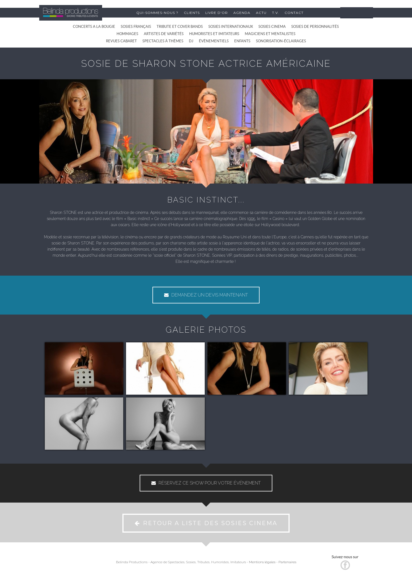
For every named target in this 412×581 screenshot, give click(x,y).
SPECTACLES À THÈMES (162, 41)
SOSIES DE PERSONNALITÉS (315, 26)
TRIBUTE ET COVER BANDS (180, 26)
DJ (191, 41)
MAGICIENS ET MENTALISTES (270, 34)
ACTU (261, 13)
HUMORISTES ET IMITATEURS (214, 34)
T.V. (275, 13)
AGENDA (241, 13)
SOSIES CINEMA (272, 26)
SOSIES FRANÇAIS (136, 26)
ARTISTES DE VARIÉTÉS (164, 34)
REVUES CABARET (121, 41)
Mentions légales (262, 562)
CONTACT (294, 13)
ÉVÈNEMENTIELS (214, 41)
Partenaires (287, 562)
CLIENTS (192, 13)
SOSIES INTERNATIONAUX (230, 26)
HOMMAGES (127, 34)
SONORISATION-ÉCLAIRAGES (281, 41)
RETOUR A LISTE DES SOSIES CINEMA (206, 523)
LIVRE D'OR (216, 13)
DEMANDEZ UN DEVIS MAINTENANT (206, 295)
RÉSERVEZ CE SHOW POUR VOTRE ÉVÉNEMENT (206, 483)
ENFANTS (242, 41)
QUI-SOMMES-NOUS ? (157, 13)
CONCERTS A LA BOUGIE (94, 26)
